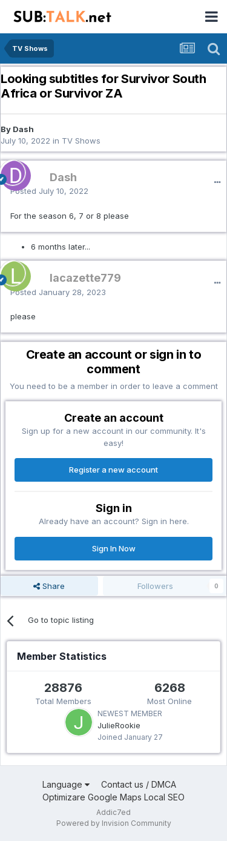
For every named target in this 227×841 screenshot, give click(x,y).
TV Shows (81, 140)
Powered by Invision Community (113, 823)
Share (49, 586)
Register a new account (113, 469)
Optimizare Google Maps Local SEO (113, 797)
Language (66, 784)
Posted (49, 191)
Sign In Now (114, 548)
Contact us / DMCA (138, 784)
